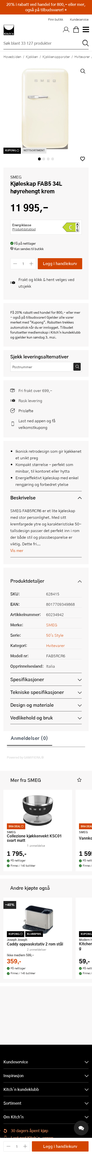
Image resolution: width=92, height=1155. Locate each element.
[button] (82, 158)
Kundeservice (79, 19)
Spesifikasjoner (27, 679)
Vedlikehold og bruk (31, 717)
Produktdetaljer (27, 580)
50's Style (55, 635)
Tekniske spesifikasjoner (37, 692)
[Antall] (23, 263)
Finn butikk (55, 19)
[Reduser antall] (15, 263)
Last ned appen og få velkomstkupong (36, 424)
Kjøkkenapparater (56, 56)
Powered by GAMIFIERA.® (25, 757)
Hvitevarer (55, 645)
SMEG (16, 177)
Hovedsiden (12, 56)
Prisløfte (25, 410)
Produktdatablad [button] (24, 229)
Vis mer (16, 550)
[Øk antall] (31, 263)
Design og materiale (32, 704)
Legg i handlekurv (60, 263)
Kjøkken (32, 56)
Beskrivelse (23, 497)
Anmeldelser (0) (29, 737)
